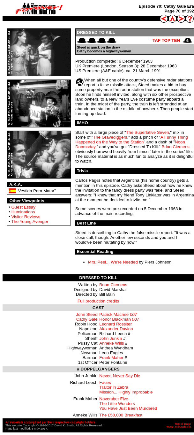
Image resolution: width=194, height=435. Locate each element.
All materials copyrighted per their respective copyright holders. (50, 422)
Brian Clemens (175, 146)
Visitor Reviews (25, 216)
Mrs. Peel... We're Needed (113, 262)
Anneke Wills (111, 343)
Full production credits (98, 301)
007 (133, 314)
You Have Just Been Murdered (128, 408)
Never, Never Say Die (119, 375)
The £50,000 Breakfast (120, 415)
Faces (105, 382)
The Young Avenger (29, 221)
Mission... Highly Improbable (126, 392)
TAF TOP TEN (166, 40)
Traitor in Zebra (113, 387)
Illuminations (23, 212)
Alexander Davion (116, 328)
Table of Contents (178, 427)
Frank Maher (111, 357)
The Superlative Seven (147, 132)
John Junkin (110, 338)
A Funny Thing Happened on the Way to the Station (131, 139)
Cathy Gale (87, 319)
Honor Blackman (115, 319)
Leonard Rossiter (115, 324)
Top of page (183, 423)
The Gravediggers (110, 137)
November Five (113, 398)
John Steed (86, 314)
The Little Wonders (117, 403)
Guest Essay (23, 207)
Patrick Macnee (114, 314)
